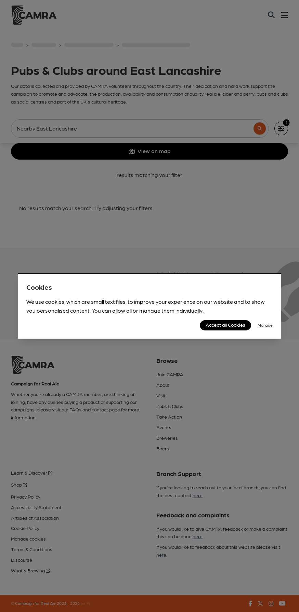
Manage (265, 325)
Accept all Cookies (225, 324)
